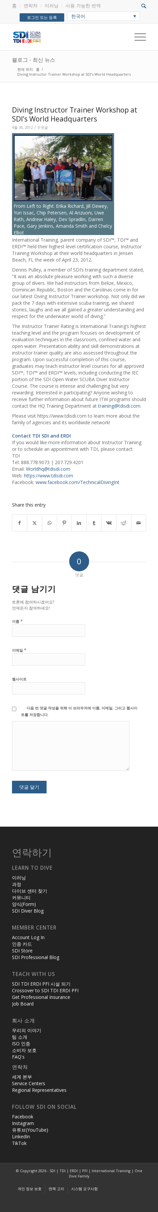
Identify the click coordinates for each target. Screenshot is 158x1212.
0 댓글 (43, 127)
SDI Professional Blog (35, 957)
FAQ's (18, 1057)
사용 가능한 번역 (83, 5)
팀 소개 (19, 1037)
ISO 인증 (21, 1043)
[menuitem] (16, 6)
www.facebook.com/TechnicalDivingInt (77, 482)
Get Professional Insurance (41, 997)
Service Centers (28, 1083)
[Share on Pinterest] (64, 523)
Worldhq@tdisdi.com (48, 469)
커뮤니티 (21, 897)
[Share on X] (34, 523)
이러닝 (52, 5)
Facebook (22, 1116)
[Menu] (137, 37)
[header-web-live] (65, 37)
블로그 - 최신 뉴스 (33, 59)
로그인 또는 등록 (42, 17)
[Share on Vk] (108, 523)
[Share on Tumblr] (94, 523)
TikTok (19, 1143)
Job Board (23, 1004)
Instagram (23, 1123)
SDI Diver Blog (28, 911)
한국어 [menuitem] (78, 16)
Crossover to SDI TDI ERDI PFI (45, 990)
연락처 (31, 5)
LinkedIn (21, 1136)
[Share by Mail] (138, 523)
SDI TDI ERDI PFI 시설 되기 (41, 984)
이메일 (19, 650)
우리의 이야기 (26, 1030)
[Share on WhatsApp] (49, 523)
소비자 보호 (24, 1050)
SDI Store (22, 950)
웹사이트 (19, 679)
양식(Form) (24, 904)
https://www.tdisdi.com (48, 475)
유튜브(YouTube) (30, 1130)
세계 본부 (22, 1077)
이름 (17, 621)
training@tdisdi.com (119, 406)
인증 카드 (22, 944)
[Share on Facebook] (19, 523)
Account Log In (28, 937)
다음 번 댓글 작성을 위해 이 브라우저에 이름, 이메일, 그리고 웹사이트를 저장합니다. (79, 711)
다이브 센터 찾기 (29, 891)
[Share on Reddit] (123, 523)
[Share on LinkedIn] (79, 523)
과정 (16, 884)
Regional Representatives (39, 1090)
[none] (104, 16)
